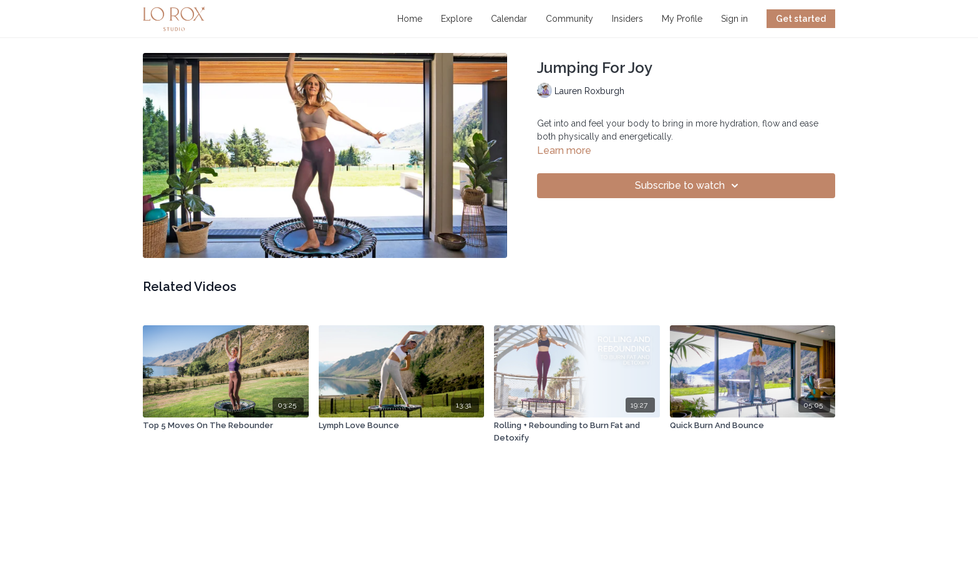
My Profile (682, 19)
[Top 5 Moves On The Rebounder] (226, 425)
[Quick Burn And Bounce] (753, 425)
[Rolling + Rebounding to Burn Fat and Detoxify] (577, 431)
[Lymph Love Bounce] (402, 425)
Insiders (627, 19)
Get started (801, 19)
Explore (456, 19)
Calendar (509, 19)
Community (569, 19)
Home (409, 19)
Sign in (734, 19)
